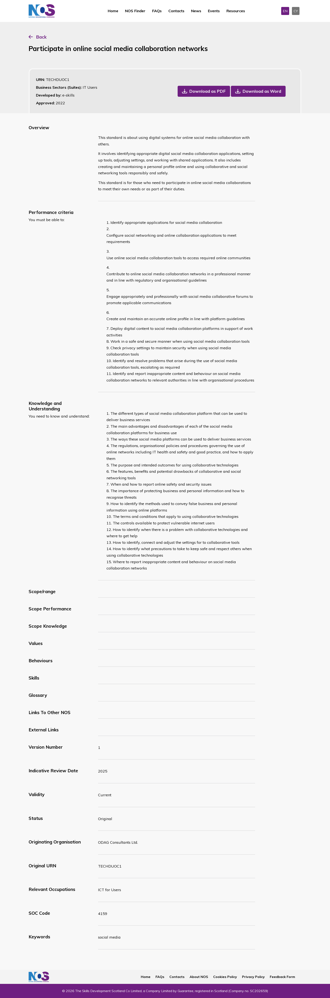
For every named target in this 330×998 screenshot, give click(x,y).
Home (113, 10)
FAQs (157, 10)
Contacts (176, 10)
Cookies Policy (225, 977)
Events (214, 10)
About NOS (199, 977)
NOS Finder (135, 10)
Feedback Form (282, 977)
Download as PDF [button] (207, 91)
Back (41, 37)
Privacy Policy (253, 977)
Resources (235, 10)
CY (296, 11)
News (196, 10)
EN (285, 11)
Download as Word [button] (261, 91)
